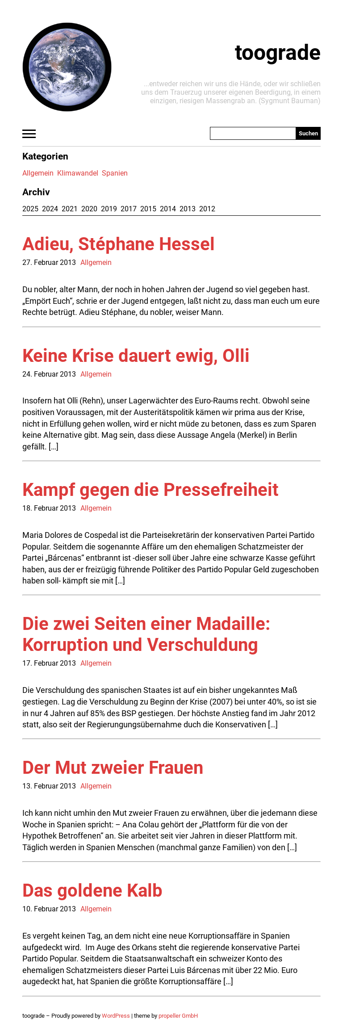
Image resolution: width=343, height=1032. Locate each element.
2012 (207, 209)
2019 (109, 209)
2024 (50, 209)
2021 (70, 209)
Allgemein (38, 173)
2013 (188, 209)
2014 (168, 209)
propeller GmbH (178, 1015)
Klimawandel (77, 173)
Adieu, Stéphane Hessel (118, 244)
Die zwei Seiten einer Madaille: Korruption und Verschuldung (146, 634)
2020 (89, 209)
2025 (30, 209)
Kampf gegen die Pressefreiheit (150, 489)
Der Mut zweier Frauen (112, 767)
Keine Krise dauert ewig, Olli (136, 355)
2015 (148, 209)
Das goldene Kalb (92, 890)
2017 (129, 209)
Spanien (115, 173)
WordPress (116, 1015)
